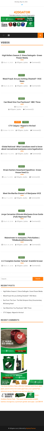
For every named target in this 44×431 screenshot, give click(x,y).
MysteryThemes (31, 428)
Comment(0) (36, 62)
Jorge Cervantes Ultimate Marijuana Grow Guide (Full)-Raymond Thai (22, 215)
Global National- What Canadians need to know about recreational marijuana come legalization (22, 148)
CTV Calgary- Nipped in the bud (22, 126)
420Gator (22, 12)
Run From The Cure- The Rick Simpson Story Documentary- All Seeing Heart (22, 301)
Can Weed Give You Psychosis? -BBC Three (22, 102)
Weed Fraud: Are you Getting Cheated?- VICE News (22, 80)
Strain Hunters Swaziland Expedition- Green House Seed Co (22, 171)
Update (17, 122)
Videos (21, 52)
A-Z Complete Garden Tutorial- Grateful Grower (22, 261)
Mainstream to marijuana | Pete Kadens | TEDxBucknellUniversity (22, 239)
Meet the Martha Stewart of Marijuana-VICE (22, 193)
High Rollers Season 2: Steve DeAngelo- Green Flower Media (22, 56)
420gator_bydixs (22, 62)
